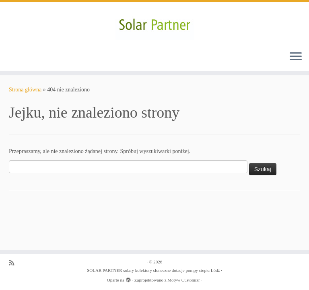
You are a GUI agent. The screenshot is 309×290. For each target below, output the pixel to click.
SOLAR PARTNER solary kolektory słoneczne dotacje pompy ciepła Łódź (153, 270)
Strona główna (25, 90)
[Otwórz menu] (296, 57)
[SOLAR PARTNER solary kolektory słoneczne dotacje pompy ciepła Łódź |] (154, 23)
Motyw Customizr (183, 280)
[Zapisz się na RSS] (14, 263)
